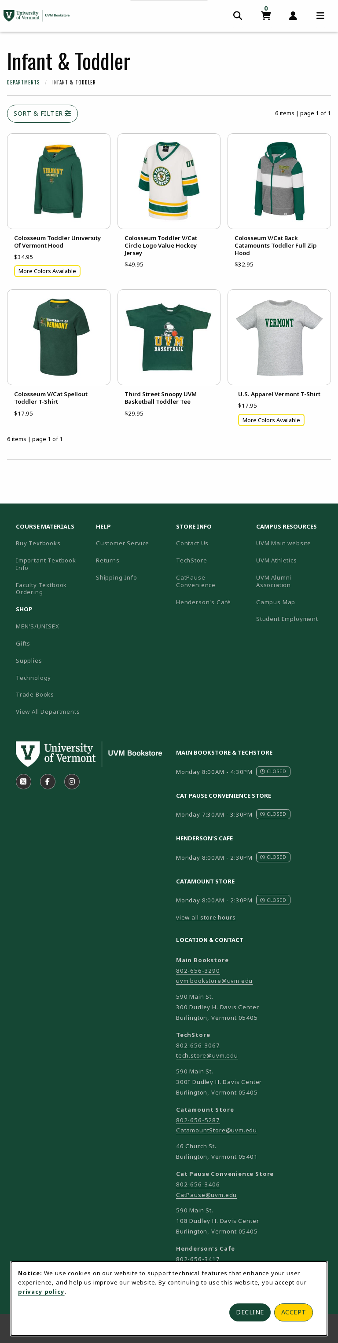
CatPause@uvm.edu (206, 1195)
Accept (293, 1312)
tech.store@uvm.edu (207, 1055)
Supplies (29, 660)
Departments (23, 82)
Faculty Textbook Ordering (41, 588)
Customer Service (122, 543)
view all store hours (206, 917)
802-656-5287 (198, 1120)
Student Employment (292, 618)
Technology (33, 678)
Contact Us (192, 543)
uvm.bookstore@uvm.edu (214, 981)
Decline (250, 1312)
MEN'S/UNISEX (37, 626)
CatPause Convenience (196, 581)
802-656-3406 (198, 1184)
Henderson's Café (203, 602)
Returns (108, 560)
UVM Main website (292, 543)
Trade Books (35, 694)
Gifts (23, 643)
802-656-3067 (198, 1045)
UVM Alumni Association (292, 581)
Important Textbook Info (46, 564)
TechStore (191, 560)
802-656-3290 (198, 970)
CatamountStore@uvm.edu (216, 1130)
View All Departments (48, 711)
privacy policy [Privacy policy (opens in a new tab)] (41, 1292)
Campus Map (292, 602)
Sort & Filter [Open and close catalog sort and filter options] (42, 113)
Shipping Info (116, 577)
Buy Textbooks (38, 543)
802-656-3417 (198, 1259)
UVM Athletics (292, 560)
